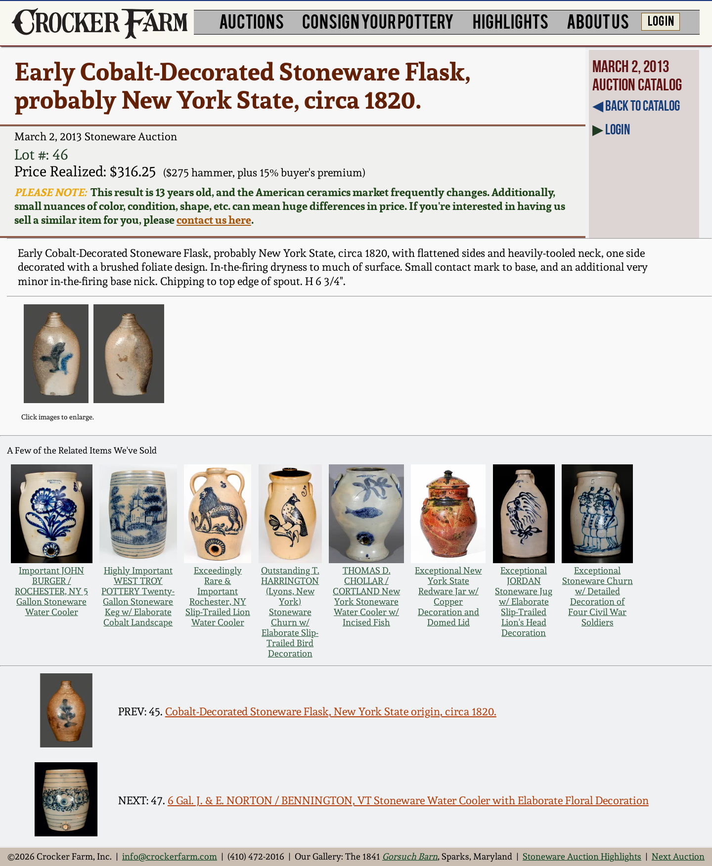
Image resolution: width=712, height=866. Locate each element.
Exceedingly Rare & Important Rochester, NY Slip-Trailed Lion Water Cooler (217, 596)
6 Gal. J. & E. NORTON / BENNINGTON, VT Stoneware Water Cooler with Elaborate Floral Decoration (408, 800)
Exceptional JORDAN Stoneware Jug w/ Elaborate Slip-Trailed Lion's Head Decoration (523, 601)
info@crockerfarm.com (169, 856)
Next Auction (678, 856)
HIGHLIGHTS (510, 20)
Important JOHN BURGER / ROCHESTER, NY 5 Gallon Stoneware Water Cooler (51, 591)
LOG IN (661, 20)
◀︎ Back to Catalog (636, 106)
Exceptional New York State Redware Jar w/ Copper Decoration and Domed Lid (448, 596)
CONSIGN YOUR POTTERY (378, 20)
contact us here (214, 220)
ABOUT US (598, 20)
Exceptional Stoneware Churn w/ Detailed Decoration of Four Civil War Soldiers (597, 596)
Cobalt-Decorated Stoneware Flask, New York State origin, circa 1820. (330, 711)
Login (617, 129)
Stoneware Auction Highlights (582, 856)
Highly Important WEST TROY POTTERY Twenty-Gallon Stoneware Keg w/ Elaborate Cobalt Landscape (138, 596)
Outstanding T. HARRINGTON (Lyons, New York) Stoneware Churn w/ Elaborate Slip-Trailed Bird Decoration (290, 612)
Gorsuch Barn (410, 856)
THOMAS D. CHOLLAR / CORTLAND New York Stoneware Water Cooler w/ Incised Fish (366, 596)
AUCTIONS (251, 20)
